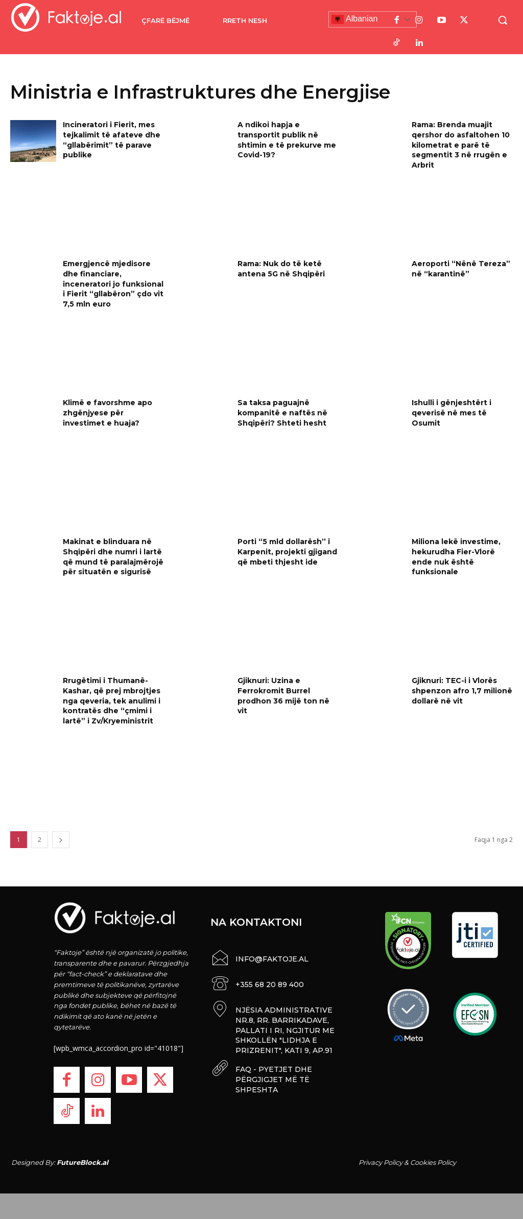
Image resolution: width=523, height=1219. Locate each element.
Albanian (354, 19)
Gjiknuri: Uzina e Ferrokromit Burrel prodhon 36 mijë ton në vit (283, 695)
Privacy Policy (380, 1162)
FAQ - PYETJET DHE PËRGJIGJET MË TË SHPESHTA (273, 1076)
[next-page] (60, 839)
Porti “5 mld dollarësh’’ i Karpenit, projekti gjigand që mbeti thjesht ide (287, 551)
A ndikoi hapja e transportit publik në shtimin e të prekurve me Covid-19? (286, 139)
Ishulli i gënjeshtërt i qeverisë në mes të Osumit (451, 412)
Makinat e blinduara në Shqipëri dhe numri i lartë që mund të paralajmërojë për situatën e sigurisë (113, 556)
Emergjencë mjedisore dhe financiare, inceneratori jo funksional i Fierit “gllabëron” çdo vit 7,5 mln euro (113, 283)
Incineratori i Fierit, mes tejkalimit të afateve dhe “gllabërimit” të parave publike (111, 139)
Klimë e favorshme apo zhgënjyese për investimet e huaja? (107, 412)
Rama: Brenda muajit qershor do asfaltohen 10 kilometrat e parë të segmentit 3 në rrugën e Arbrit (461, 144)
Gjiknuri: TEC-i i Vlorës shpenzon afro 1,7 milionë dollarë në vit (462, 690)
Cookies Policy (433, 1162)
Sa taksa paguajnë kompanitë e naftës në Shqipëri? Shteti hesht (282, 412)
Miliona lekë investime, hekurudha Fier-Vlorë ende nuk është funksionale (456, 556)
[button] (502, 20)
